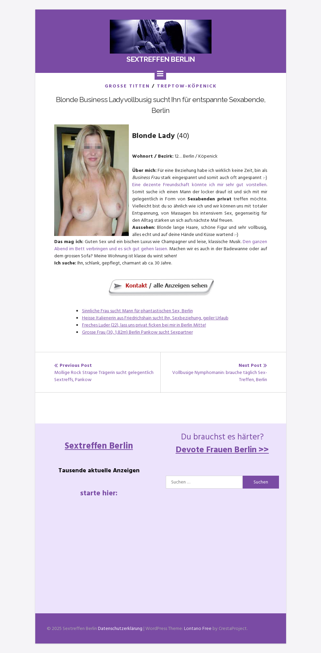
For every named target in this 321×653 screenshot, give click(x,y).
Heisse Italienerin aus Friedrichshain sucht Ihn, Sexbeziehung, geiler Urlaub (155, 318)
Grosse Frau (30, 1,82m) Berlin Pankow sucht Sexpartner (137, 332)
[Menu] (160, 74)
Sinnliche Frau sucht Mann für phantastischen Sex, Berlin (137, 311)
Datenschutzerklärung (120, 628)
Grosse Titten (127, 86)
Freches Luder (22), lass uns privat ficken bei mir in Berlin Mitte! (144, 325)
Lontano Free (198, 628)
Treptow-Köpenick (187, 86)
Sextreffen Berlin (160, 59)
